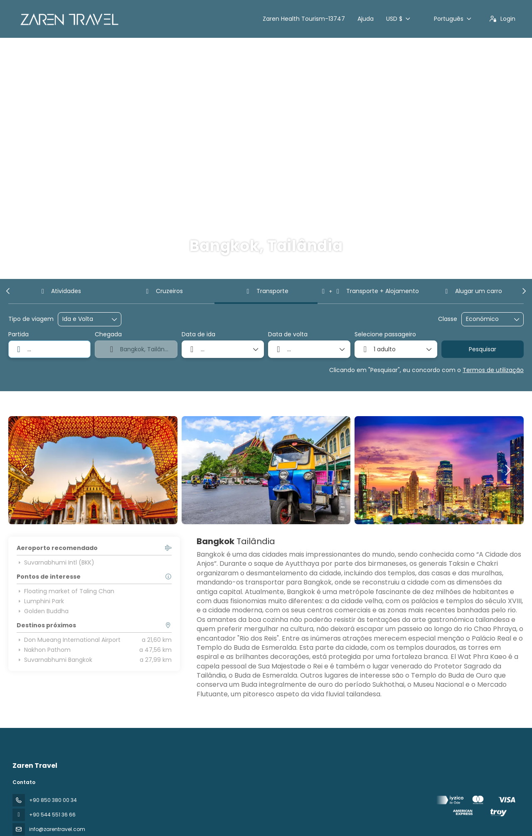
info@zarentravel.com (57, 829)
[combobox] (49, 349)
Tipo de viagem (31, 319)
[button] (8, 291)
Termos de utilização (493, 370)
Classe (447, 319)
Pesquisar (482, 349)
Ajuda (365, 19)
